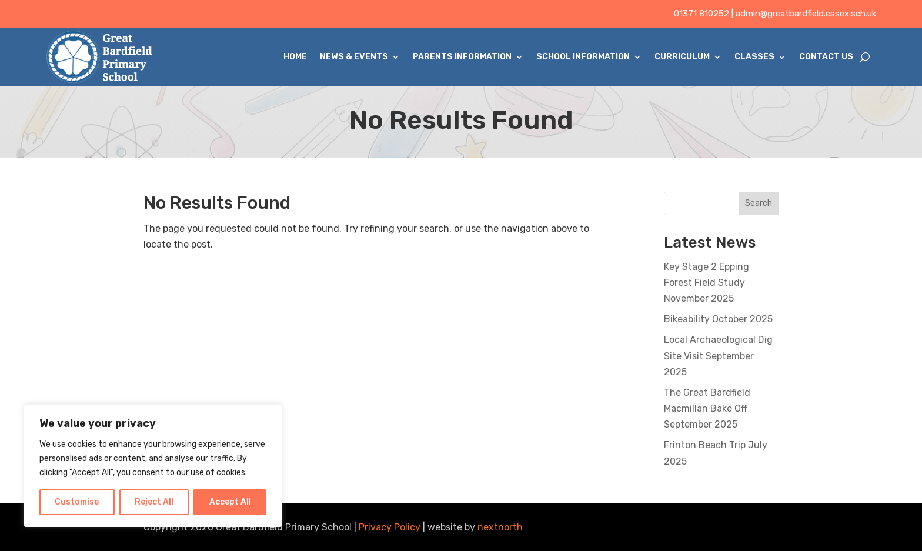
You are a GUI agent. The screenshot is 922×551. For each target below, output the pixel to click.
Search (758, 203)
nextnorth (500, 527)
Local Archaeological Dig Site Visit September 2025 (718, 355)
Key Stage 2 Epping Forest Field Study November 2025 (706, 282)
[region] (153, 465)
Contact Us (826, 57)
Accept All (230, 502)
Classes (754, 57)
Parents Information (462, 57)
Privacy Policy (389, 527)
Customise (77, 502)
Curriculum (682, 57)
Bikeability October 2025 (718, 319)
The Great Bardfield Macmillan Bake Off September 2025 (707, 408)
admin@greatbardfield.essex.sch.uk (806, 13)
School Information (583, 57)
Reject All (154, 502)
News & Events (354, 57)
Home (295, 57)
